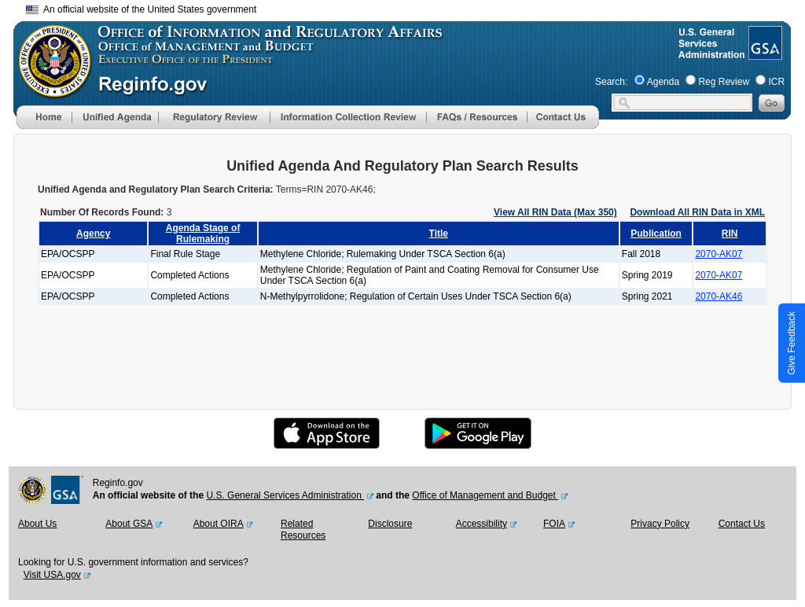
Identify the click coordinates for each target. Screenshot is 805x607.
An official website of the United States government (141, 9)
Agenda (663, 81)
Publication (656, 233)
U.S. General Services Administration (285, 495)
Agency (93, 233)
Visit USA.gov (52, 574)
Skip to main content (412, 7)
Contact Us (742, 523)
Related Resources (303, 530)
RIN (730, 233)
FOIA (554, 523)
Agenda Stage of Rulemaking (203, 234)
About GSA (129, 523)
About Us (37, 523)
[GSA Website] (763, 53)
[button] (115, 117)
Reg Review (723, 81)
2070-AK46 (718, 296)
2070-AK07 (718, 253)
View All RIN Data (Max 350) (555, 212)
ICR (776, 81)
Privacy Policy (659, 523)
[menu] (115, 117)
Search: (611, 81)
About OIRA (218, 523)
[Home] (44, 125)
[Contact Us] (563, 125)
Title (438, 233)
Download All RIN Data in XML (697, 212)
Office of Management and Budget (485, 495)
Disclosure (390, 523)
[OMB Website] (49, 90)
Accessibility (481, 523)
